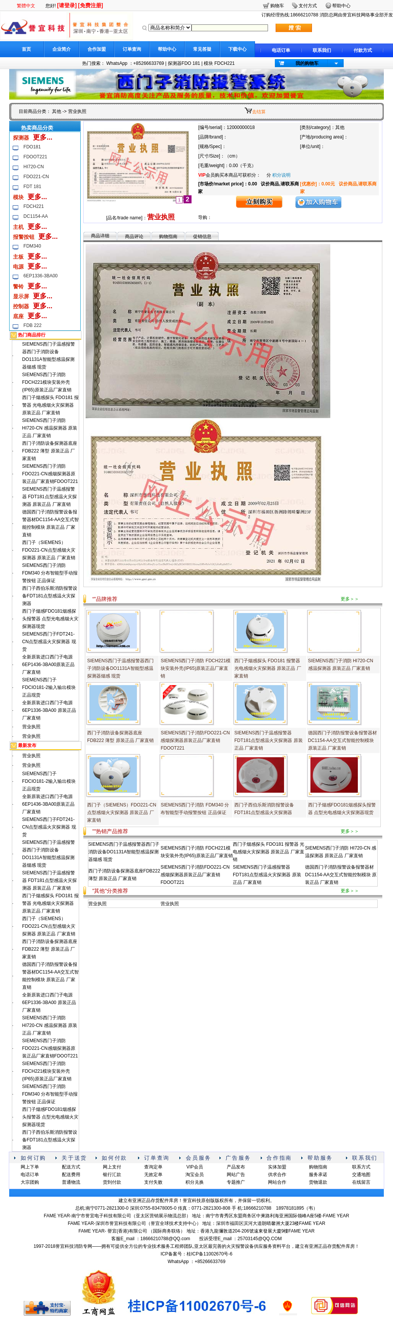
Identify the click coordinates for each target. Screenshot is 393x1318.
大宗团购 (30, 1182)
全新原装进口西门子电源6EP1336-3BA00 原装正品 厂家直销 (49, 710)
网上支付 (112, 1167)
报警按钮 (23, 237)
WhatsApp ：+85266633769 (135, 63)
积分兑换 (194, 1182)
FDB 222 (32, 325)
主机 (18, 227)
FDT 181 (32, 186)
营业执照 (31, 726)
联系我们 (322, 50)
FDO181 (32, 147)
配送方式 (71, 1167)
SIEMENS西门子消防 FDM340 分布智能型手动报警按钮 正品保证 (50, 573)
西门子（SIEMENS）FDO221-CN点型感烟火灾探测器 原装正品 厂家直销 (48, 550)
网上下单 (30, 1167)
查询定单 (153, 1167)
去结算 (259, 111)
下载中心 (237, 49)
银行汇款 (112, 1174)
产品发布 (236, 1167)
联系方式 (361, 1167)
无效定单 (153, 1174)
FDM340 (32, 246)
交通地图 (361, 1174)
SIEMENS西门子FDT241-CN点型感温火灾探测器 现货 (49, 641)
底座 (18, 316)
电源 (18, 267)
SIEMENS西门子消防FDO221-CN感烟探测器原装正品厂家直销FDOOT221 (50, 473)
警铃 (18, 286)
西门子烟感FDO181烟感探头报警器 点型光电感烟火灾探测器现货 (50, 618)
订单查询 (132, 49)
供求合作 (277, 1174)
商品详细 (100, 235)
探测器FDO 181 (184, 63)
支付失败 (153, 1182)
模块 (18, 197)
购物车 (277, 5)
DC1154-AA (35, 216)
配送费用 (71, 1174)
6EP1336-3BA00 (40, 275)
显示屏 (21, 296)
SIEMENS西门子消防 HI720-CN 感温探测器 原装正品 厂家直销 (49, 428)
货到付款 (112, 1182)
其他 (56, 111)
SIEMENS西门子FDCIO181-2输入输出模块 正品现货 (49, 687)
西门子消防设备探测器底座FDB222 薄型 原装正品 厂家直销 (49, 451)
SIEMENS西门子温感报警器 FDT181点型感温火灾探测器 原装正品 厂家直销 (49, 496)
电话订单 (281, 50)
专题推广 (236, 1182)
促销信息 (202, 236)
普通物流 (71, 1182)
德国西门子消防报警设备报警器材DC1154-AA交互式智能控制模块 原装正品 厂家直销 (342, 740)
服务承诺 (318, 1174)
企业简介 (61, 49)
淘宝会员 (194, 1174)
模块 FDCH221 (219, 63)
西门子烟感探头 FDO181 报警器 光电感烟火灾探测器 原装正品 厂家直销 (50, 405)
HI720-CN (33, 166)
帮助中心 (167, 49)
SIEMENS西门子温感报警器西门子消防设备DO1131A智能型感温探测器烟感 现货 (120, 668)
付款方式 (363, 50)
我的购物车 (307, 63)
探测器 (21, 138)
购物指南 (168, 236)
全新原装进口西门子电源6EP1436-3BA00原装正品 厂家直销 (48, 664)
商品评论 (134, 236)
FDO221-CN (36, 176)
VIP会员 (194, 1167)
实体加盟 (277, 1167)
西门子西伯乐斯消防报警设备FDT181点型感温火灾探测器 (49, 596)
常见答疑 (202, 49)
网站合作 (277, 1182)
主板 (18, 257)
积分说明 (281, 175)
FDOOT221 (35, 156)
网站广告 (236, 1174)
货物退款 (318, 1182)
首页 (26, 49)
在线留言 (361, 1182)
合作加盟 (97, 49)
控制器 (21, 306)
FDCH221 (33, 206)
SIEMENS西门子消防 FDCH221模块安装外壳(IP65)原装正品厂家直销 (46, 382)
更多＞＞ (350, 599)
